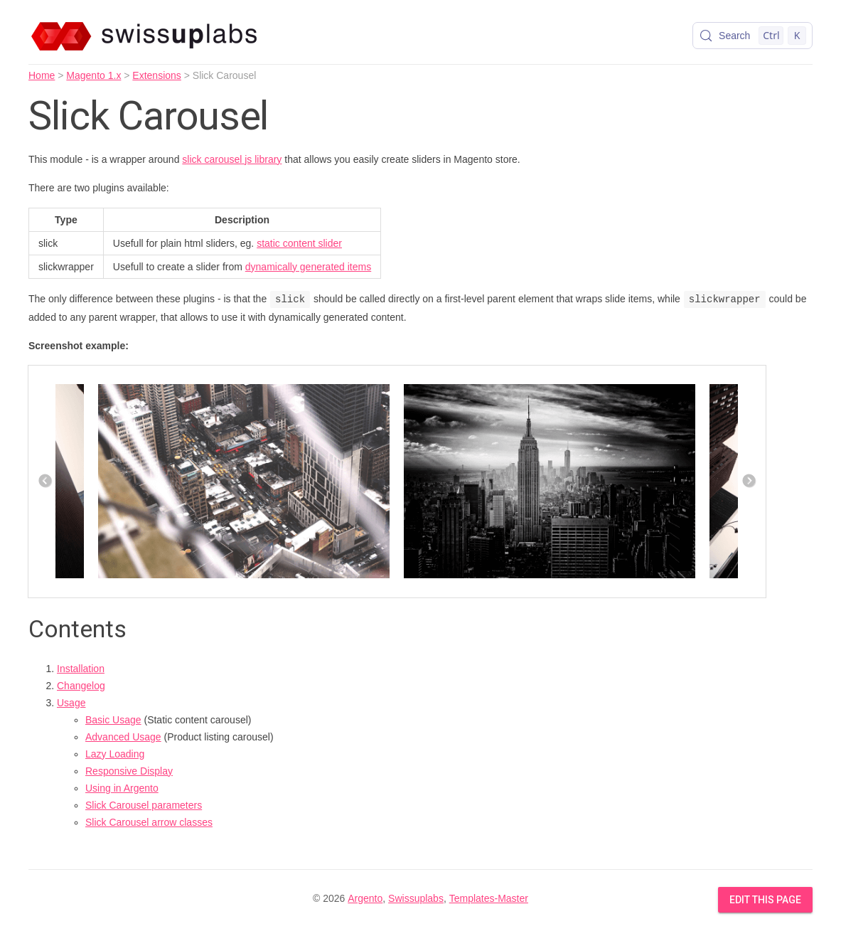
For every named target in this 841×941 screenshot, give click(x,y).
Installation (81, 668)
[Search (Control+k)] (752, 35)
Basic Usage (113, 719)
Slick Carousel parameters (143, 805)
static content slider (299, 243)
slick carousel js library (232, 159)
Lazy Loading (114, 754)
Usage (71, 702)
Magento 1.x (93, 75)
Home (41, 75)
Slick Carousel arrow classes (149, 822)
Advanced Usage (123, 737)
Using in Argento (122, 788)
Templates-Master (488, 898)
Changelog (81, 685)
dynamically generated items (308, 266)
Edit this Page (765, 900)
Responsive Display (129, 771)
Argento (365, 898)
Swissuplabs (416, 898)
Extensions (156, 75)
